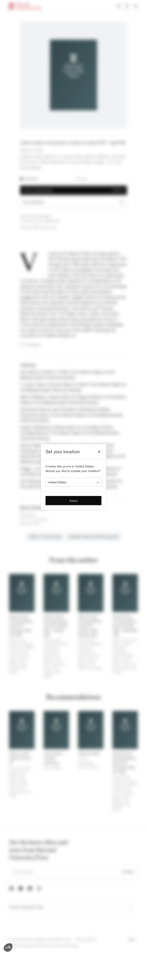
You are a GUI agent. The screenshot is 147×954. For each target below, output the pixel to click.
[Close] (99, 451)
